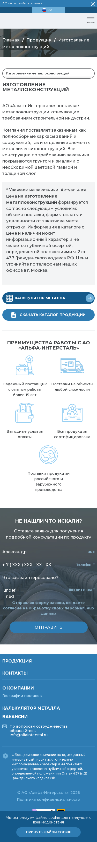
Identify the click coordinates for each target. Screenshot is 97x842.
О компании (18, 688)
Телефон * (85, 564)
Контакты (15, 673)
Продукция (38, 40)
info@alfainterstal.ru (29, 735)
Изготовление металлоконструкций (38, 73)
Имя (91, 552)
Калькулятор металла (31, 708)
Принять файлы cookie (48, 832)
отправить (48, 627)
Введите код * (82, 589)
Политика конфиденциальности (48, 799)
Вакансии (15, 716)
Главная (11, 40)
